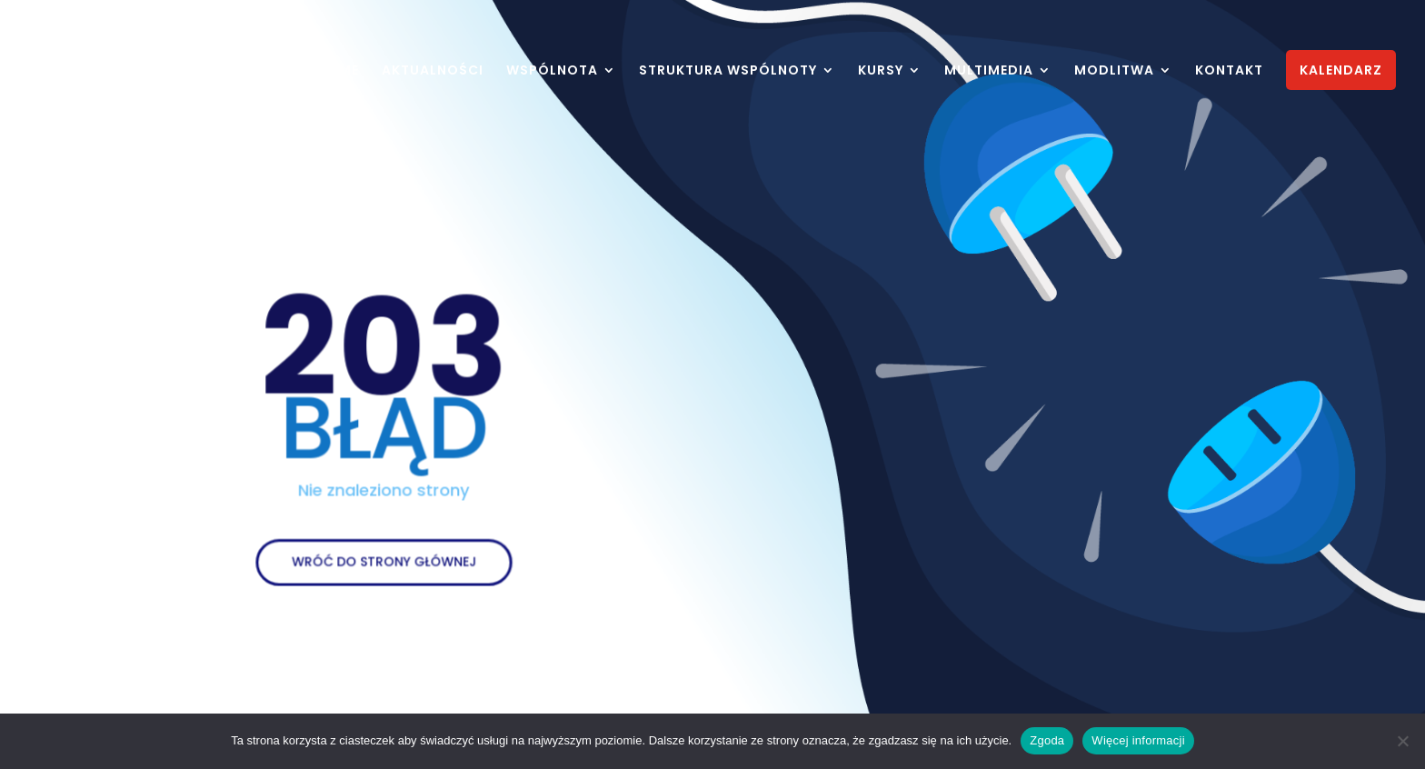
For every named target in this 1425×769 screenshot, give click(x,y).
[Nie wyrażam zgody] (1402, 741)
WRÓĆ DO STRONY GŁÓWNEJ (384, 553)
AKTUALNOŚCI (432, 71)
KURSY (880, 71)
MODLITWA (1114, 71)
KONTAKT (1229, 71)
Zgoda (1047, 740)
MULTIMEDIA (988, 71)
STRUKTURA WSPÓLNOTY (728, 71)
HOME (338, 71)
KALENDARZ (1341, 70)
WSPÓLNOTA (552, 71)
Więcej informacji (1138, 740)
